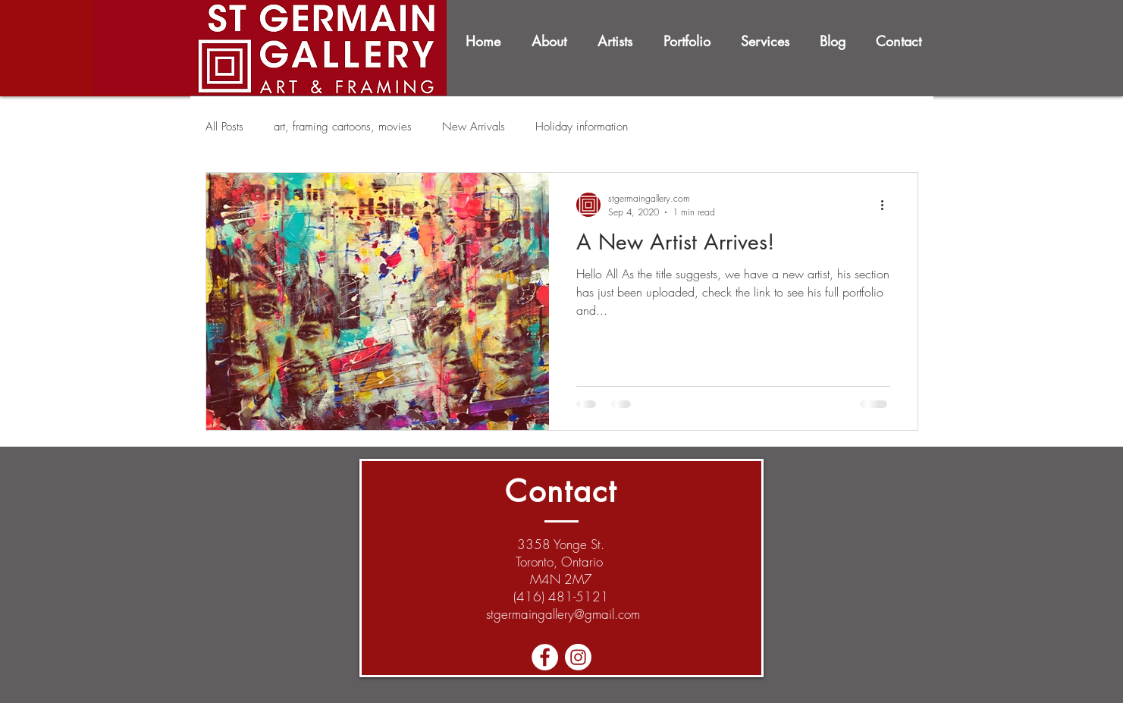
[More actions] (888, 205)
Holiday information (581, 126)
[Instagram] (578, 657)
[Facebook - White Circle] (545, 657)
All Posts (224, 126)
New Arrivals (473, 126)
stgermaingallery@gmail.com (563, 614)
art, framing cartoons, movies (343, 126)
